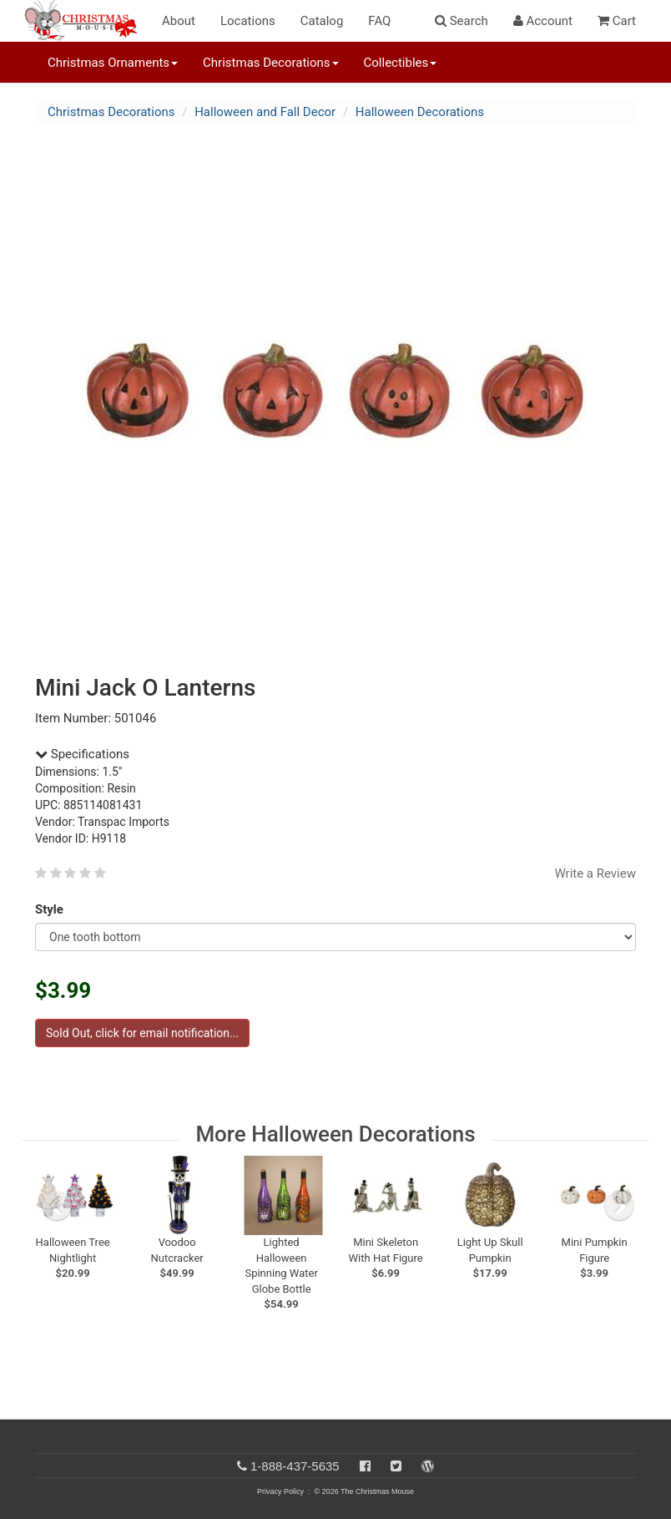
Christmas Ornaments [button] (113, 62)
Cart (617, 20)
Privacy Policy (280, 1491)
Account (543, 20)
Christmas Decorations (111, 111)
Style (52, 909)
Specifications (82, 754)
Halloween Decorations (420, 111)
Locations (247, 20)
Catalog (322, 20)
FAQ (379, 20)
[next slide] (619, 1206)
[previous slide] (56, 1206)
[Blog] (427, 1466)
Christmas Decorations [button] (270, 62)
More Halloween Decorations (335, 1134)
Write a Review (595, 873)
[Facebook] (365, 1466)
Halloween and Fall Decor (265, 111)
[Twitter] (396, 1466)
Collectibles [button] (400, 62)
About (178, 20)
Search (461, 20)
